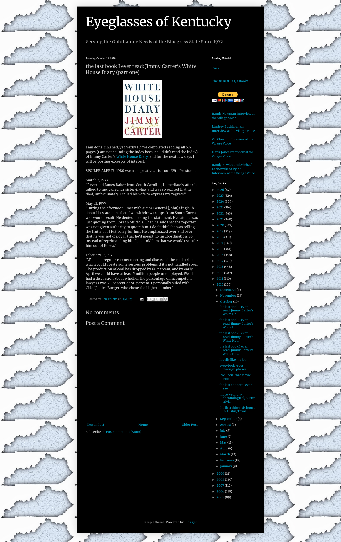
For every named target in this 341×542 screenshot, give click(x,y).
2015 (220, 255)
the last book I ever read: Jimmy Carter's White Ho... (236, 310)
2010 (220, 284)
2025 (220, 196)
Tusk (215, 68)
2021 (220, 219)
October (226, 302)
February (227, 460)
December (228, 290)
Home (143, 425)
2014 (220, 261)
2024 (221, 201)
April (224, 448)
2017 (220, 243)
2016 (220, 249)
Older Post (190, 425)
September (228, 419)
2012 (220, 273)
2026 (221, 190)
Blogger (190, 522)
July (223, 430)
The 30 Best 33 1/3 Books (230, 81)
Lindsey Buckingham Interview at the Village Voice (233, 129)
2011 (220, 279)
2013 (220, 267)
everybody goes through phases (232, 367)
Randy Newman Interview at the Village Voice (233, 116)
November (228, 296)
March (225, 454)
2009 (221, 473)
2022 (220, 213)
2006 (221, 491)
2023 (220, 207)
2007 (221, 485)
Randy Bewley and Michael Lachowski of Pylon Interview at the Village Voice (233, 169)
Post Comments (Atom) (123, 432)
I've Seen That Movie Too (235, 377)
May (223, 442)
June (223, 437)
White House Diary (132, 157)
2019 (220, 231)
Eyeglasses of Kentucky (159, 21)
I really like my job (233, 360)
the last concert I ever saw (235, 387)
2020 (221, 225)
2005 (221, 497)
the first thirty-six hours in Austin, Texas (237, 409)
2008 (221, 480)
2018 (220, 237)
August (226, 425)
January (226, 466)
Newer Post (95, 425)
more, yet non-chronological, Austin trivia (237, 398)
